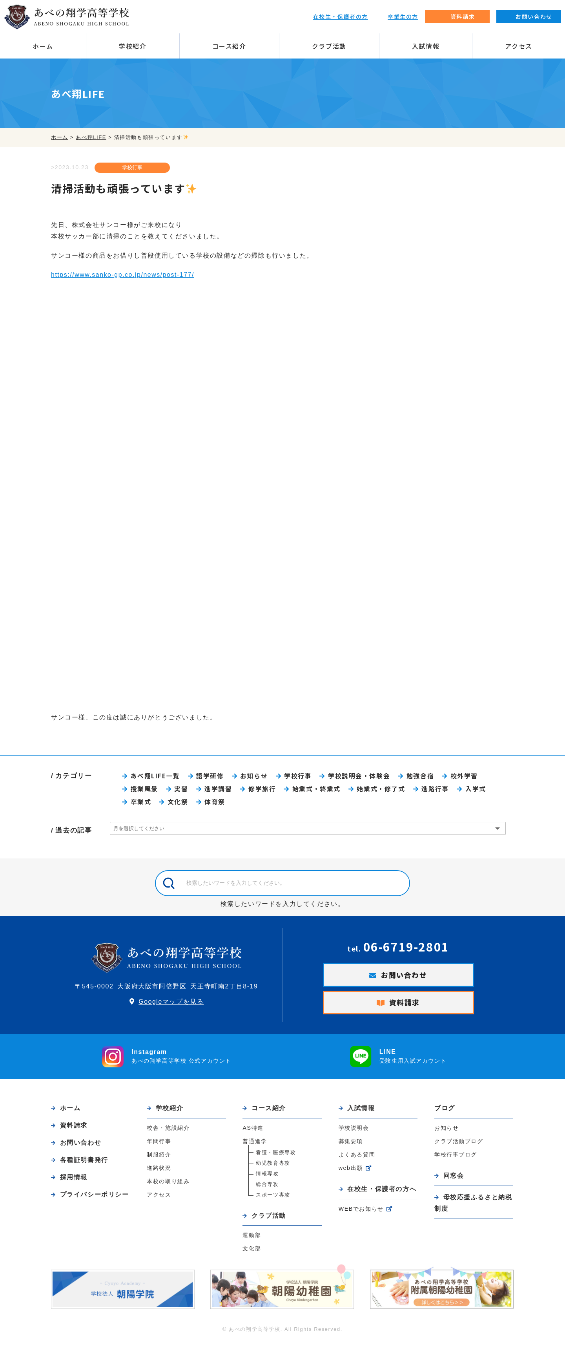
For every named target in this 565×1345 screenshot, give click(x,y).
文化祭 (178, 803)
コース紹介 (229, 46)
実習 (182, 789)
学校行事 (132, 168)
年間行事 (159, 1144)
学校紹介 (132, 46)
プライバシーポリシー (94, 1198)
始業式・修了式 (383, 789)
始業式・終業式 (318, 789)
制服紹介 (159, 1157)
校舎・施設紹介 (168, 1130)
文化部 (251, 1252)
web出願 (351, 1170)
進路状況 (159, 1170)
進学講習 (219, 789)
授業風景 (145, 789)
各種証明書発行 (84, 1163)
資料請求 (404, 1005)
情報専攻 (267, 1176)
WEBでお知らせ (361, 1212)
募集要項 (351, 1144)
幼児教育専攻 (273, 1166)
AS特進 (253, 1130)
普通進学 (254, 1144)
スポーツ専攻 (273, 1197)
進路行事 (438, 789)
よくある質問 (357, 1157)
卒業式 (141, 803)
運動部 (251, 1238)
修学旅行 (263, 789)
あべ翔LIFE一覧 (156, 776)
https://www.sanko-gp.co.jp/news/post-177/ (123, 274)
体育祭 (216, 803)
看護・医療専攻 (276, 1155)
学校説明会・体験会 (362, 776)
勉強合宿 (423, 776)
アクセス (518, 46)
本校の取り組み (168, 1184)
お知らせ (256, 776)
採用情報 (73, 1181)
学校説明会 (354, 1130)
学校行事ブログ (455, 1157)
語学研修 (211, 776)
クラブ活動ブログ (458, 1143)
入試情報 (425, 46)
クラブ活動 (329, 46)
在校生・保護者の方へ (381, 1191)
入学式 (479, 789)
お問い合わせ (404, 977)
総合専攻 (267, 1187)
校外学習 (467, 776)
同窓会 (453, 1178)
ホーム (43, 46)
